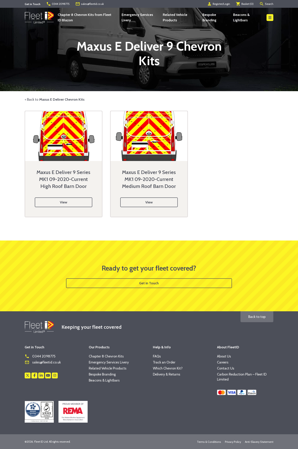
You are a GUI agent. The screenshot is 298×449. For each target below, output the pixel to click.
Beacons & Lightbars (104, 380)
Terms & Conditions (209, 442)
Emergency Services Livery (109, 362)
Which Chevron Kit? (168, 368)
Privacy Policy (233, 442)
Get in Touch (149, 283)
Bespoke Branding (102, 374)
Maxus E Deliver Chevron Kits (62, 99)
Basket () (245, 4)
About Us (224, 356)
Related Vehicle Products (107, 368)
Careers (222, 362)
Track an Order (164, 362)
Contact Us (225, 368)
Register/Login (218, 4)
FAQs (157, 356)
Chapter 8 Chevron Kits (106, 356)
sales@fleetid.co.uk (89, 4)
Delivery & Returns (166, 374)
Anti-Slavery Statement (259, 442)
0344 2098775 (58, 4)
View (63, 202)
